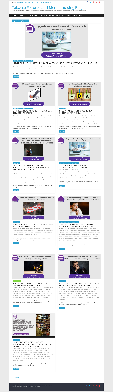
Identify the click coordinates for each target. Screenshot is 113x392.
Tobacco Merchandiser (53, 68)
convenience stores (63, 119)
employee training (70, 291)
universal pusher (48, 121)
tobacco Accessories (31, 178)
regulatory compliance (93, 234)
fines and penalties (32, 354)
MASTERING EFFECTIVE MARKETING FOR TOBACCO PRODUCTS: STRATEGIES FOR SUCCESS (79, 284)
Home (14, 15)
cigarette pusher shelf (73, 66)
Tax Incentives (60, 15)
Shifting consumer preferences (76, 236)
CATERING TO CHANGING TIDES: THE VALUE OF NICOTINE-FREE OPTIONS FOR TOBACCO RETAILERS (79, 225)
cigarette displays (44, 66)
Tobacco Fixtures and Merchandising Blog (47, 7)
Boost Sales (34, 15)
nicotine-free (78, 234)
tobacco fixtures (44, 68)
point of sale (26, 68)
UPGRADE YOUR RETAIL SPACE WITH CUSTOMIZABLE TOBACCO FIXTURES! (56, 63)
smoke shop (31, 232)
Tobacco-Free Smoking (83, 123)
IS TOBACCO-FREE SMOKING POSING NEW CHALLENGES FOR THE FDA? (75, 112)
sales (26, 232)
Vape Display (20, 70)
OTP (27, 15)
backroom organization (44, 348)
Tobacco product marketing (90, 295)
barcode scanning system (18, 350)
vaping (96, 123)
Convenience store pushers (71, 232)
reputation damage (17, 356)
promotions (21, 232)
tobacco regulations (42, 358)
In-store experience (79, 291)
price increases (16, 178)
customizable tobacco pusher (92, 66)
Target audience (76, 293)
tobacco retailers (88, 68)
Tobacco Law (43, 15)
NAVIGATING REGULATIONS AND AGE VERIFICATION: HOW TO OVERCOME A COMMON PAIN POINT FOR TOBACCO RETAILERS (32, 344)
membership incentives (47, 230)
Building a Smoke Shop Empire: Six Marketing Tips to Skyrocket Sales (33, 2)
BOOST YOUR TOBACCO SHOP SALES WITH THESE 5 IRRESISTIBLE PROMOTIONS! (33, 225)
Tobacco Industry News (74, 15)
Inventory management (18, 68)
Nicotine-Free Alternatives (87, 119)
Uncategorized (17, 281)
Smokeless (21, 15)
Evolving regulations (33, 291)
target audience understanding (87, 293)
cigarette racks (81, 66)
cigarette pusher (64, 66)
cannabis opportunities (38, 172)
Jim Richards (25, 66)
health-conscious (92, 232)
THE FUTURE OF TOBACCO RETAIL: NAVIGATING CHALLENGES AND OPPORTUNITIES (32, 284)
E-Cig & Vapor (24, 60)
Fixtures (51, 15)
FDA (69, 119)
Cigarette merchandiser (54, 66)
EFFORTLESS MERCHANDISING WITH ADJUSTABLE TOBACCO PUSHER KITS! (32, 112)
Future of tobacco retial (44, 291)
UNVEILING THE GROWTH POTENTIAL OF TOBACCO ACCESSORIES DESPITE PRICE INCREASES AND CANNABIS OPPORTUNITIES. (33, 167)
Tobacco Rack (80, 68)
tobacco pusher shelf (64, 68)
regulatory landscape (63, 236)
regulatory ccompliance (66, 293)
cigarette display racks (35, 66)
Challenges (81, 115)
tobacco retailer (62, 240)
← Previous (15, 378)
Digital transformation (82, 232)
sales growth (23, 178)
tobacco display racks (35, 68)
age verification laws (34, 348)
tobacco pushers (73, 68)
